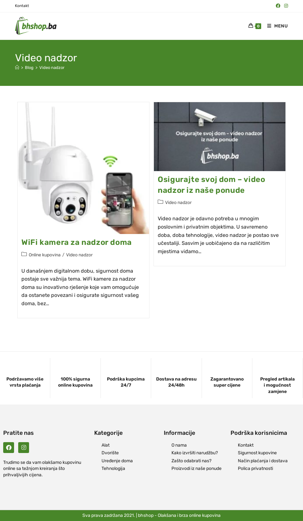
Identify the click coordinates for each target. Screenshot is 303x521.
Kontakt (22, 6)
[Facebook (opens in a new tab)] (278, 6)
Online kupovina (45, 255)
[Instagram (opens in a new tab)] (285, 6)
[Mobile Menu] (275, 26)
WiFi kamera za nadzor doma (76, 242)
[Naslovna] (17, 67)
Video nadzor (51, 67)
